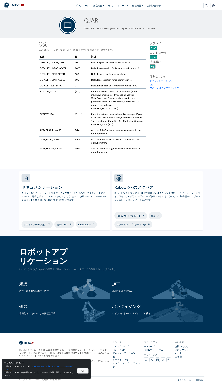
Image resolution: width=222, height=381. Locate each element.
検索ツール (62, 224)
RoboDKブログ (151, 346)
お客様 (178, 356)
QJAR (153, 48)
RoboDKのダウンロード (129, 215)
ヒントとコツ (119, 349)
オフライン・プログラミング (131, 224)
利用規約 (199, 380)
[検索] (206, 5)
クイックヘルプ (121, 346)
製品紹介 (97, 5)
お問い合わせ (154, 5)
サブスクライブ (121, 360)
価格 (110, 5)
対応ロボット (182, 349)
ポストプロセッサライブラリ (164, 87)
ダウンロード (82, 5)
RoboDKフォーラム (154, 349)
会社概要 (136, 5)
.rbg (152, 66)
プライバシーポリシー (186, 380)
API (151, 84)
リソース (121, 5)
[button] (213, 5)
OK (83, 370)
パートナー (180, 353)
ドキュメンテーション (161, 81)
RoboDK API (84, 224)
